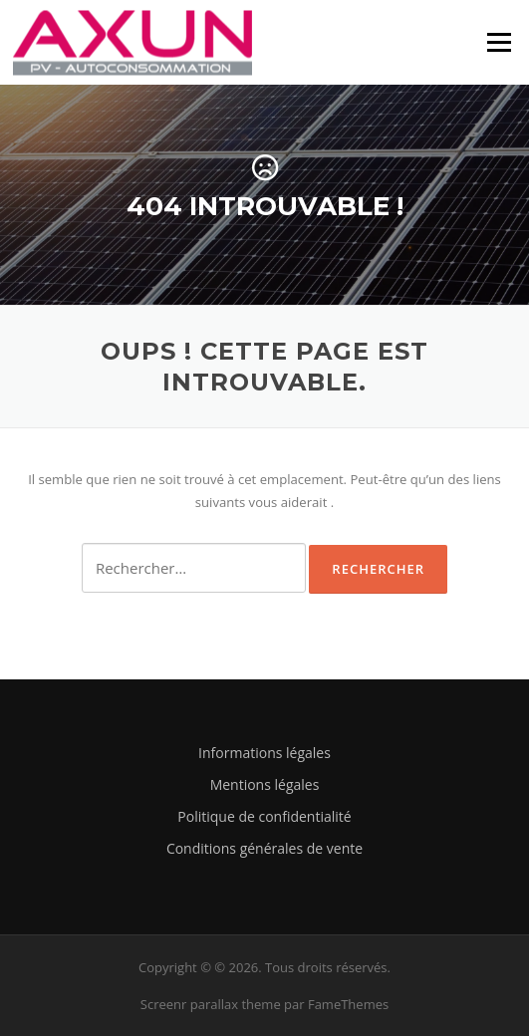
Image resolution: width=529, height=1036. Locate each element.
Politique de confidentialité (264, 816)
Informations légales (264, 752)
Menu (498, 42)
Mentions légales (265, 784)
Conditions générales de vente (264, 848)
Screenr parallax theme (210, 1004)
